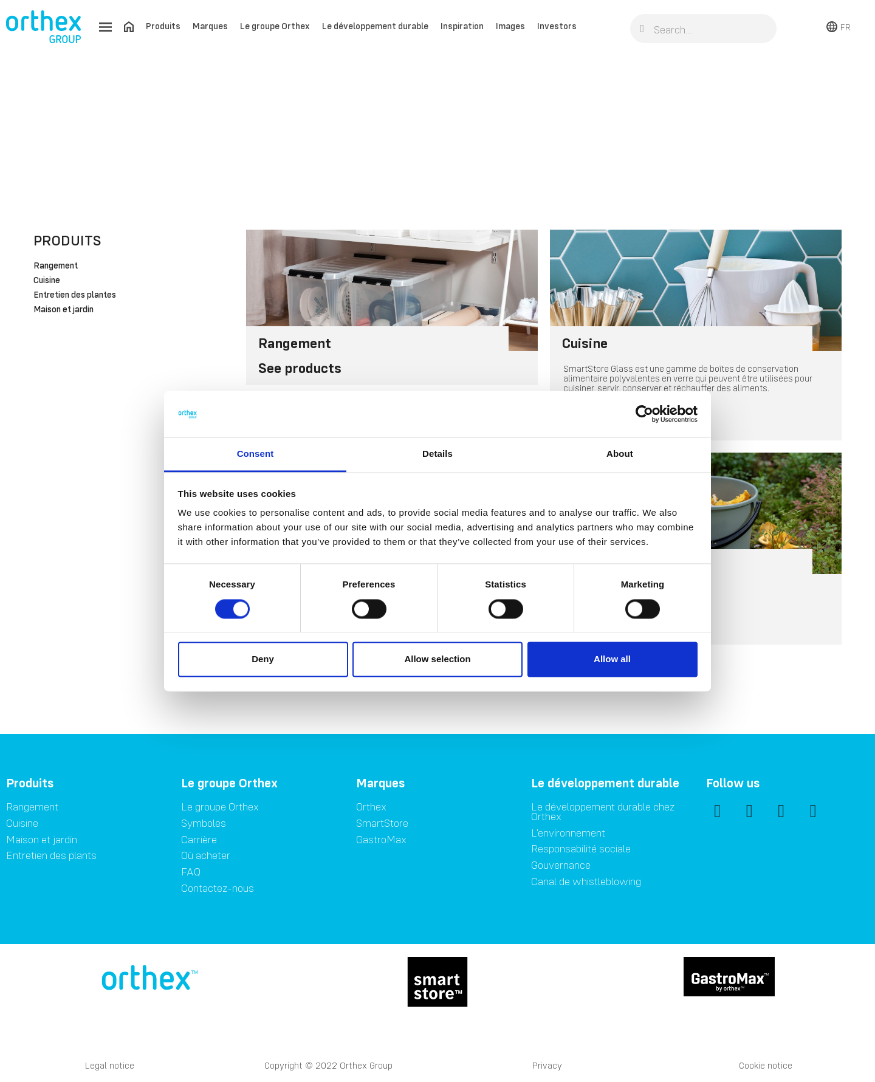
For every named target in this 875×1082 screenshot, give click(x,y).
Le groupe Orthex (275, 26)
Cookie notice (765, 1065)
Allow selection (437, 659)
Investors (557, 26)
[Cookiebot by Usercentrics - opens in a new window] (644, 414)
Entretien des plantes (74, 295)
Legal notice (109, 1065)
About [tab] (619, 454)
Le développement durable (375, 26)
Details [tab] (437, 454)
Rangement (55, 266)
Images (510, 26)
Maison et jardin (63, 310)
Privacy (547, 1065)
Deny (263, 659)
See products (299, 368)
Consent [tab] (255, 454)
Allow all (612, 659)
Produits (163, 26)
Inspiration (462, 26)
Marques (210, 26)
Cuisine (46, 281)
